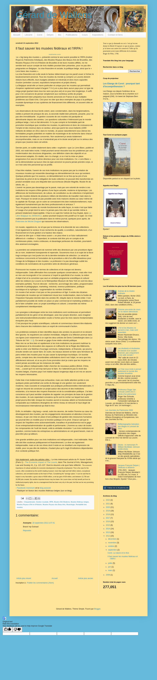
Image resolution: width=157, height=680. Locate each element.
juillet (110, 563)
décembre (112, 539)
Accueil (16, 35)
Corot (39, 35)
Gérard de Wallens (54, 15)
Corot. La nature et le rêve (118, 553)
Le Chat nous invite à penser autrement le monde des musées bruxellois (129, 371)
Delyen (50, 35)
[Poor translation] (17, 629)
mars (110, 570)
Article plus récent (23, 578)
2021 (108, 504)
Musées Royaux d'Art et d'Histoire (29, 504)
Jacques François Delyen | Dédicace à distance (129, 466)
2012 (108, 536)
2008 (108, 575)
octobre (111, 546)
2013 (108, 532)
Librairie (28, 35)
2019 (108, 511)
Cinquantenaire (29, 502)
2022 (108, 500)
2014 (108, 529)
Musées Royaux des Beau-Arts (54, 504)
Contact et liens (115, 35)
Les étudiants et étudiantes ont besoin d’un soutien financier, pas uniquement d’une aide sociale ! (129, 351)
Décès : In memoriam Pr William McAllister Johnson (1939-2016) (129, 447)
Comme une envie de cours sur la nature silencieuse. (129, 310)
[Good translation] (7, 629)
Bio (59, 35)
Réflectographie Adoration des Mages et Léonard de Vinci (128, 426)
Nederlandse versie (55, 54)
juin (109, 567)
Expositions (97, 35)
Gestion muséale (42, 502)
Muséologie (70, 504)
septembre (112, 550)
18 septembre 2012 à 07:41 (43, 523)
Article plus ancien (85, 578)
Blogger (97, 609)
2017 (108, 518)
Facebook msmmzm (26, 488)
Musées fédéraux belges (80, 502)
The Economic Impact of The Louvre (41, 462)
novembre (112, 543)
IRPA (51, 502)
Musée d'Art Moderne (62, 502)
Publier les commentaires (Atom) (40, 583)
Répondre (27, 530)
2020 (108, 507)
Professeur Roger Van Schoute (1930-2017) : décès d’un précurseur (127, 392)
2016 (108, 521)
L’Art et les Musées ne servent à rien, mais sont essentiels (128, 330)
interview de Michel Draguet (29, 221)
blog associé (45, 488)
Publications (71, 35)
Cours (85, 35)
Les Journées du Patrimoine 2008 (119, 410)
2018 (108, 514)
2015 (108, 525)
